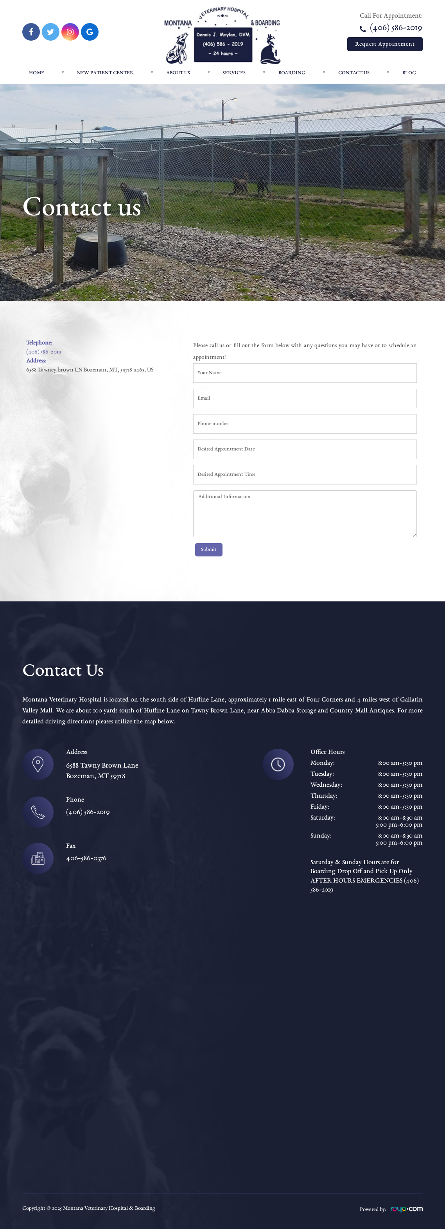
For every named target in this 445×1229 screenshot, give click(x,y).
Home (36, 73)
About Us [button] (178, 73)
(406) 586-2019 (391, 28)
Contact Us (354, 73)
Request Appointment (385, 44)
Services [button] (234, 73)
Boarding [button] (291, 73)
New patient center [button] (105, 73)
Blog (409, 73)
